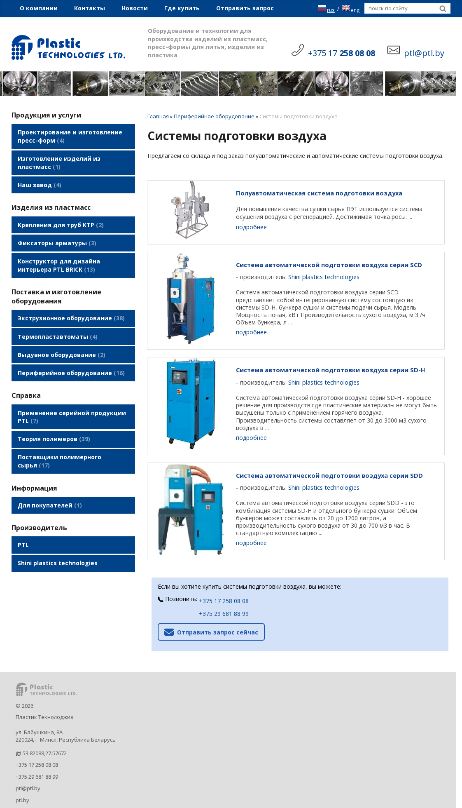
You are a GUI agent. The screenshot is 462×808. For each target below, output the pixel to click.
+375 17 (341, 53)
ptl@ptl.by (28, 772)
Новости (134, 8)
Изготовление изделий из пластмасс (59, 160)
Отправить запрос (245, 8)
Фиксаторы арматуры (57, 235)
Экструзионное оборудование (71, 306)
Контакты (89, 8)
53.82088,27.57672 (45, 736)
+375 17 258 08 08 (224, 585)
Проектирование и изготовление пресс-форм (70, 136)
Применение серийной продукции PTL (72, 397)
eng (351, 8)
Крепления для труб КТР (61, 218)
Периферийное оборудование (71, 355)
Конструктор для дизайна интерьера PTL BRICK (59, 255)
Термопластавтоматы (58, 322)
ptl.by (22, 783)
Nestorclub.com (121, 801)
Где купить (182, 8)
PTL (23, 517)
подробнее (251, 227)
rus (326, 8)
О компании (39, 8)
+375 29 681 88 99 (224, 597)
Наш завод (39, 180)
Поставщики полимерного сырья (59, 438)
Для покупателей (50, 480)
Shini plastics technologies (58, 534)
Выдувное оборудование (61, 339)
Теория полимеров (54, 417)
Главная (158, 116)
